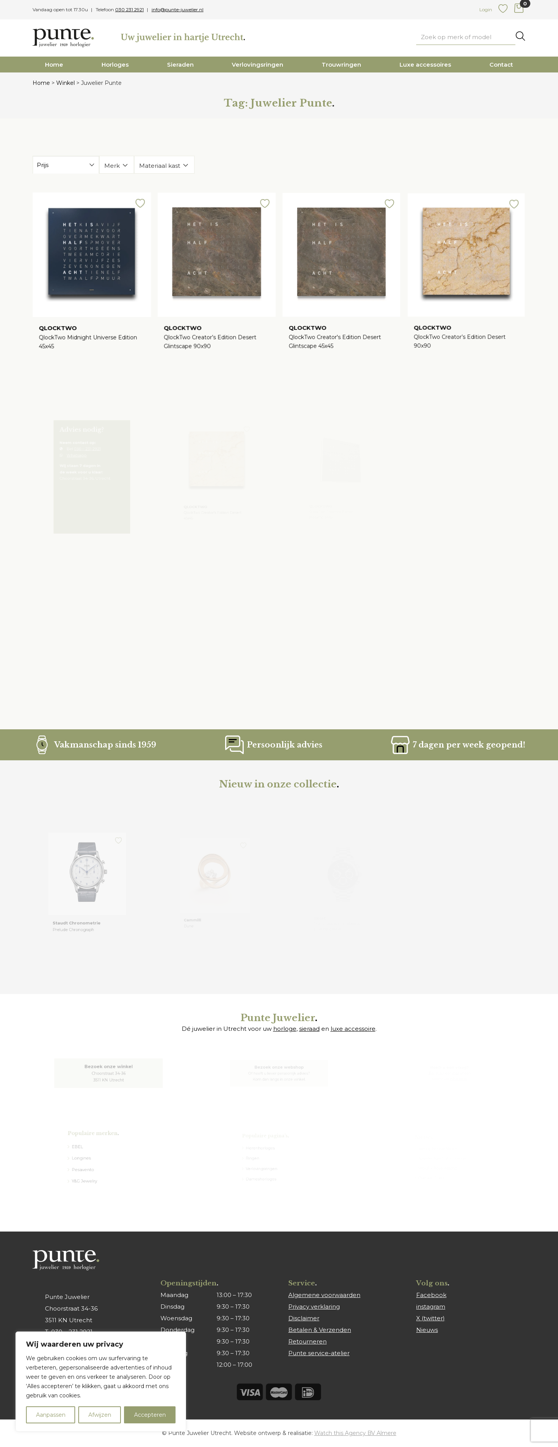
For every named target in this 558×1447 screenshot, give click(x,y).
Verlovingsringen (257, 64)
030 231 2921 (129, 9)
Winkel (65, 82)
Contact (501, 64)
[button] (137, 209)
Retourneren (307, 1341)
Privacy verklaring (314, 1306)
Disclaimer (303, 1318)
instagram (430, 1306)
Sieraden (180, 64)
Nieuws (427, 1329)
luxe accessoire (353, 1028)
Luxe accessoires (425, 64)
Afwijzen (99, 1414)
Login (485, 9)
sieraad (309, 1028)
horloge (284, 1028)
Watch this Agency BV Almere (355, 1433)
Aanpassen (50, 1414)
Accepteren (150, 1414)
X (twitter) (430, 1318)
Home (54, 64)
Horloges (115, 64)
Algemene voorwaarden (324, 1295)
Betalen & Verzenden (319, 1329)
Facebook (431, 1295)
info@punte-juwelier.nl (177, 9)
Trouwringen (341, 64)
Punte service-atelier (319, 1353)
